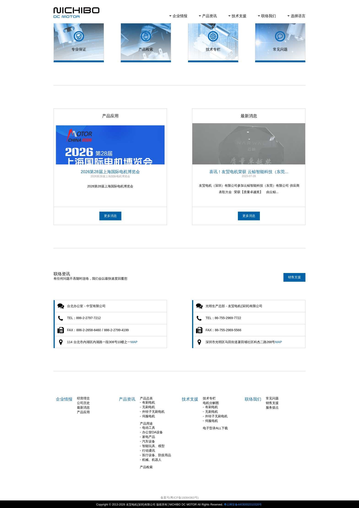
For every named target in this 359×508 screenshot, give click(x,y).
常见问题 (272, 397)
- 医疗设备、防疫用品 (155, 454)
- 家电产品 (147, 436)
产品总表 (146, 397)
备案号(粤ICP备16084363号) (179, 496)
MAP (134, 341)
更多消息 (110, 216)
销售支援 (294, 275)
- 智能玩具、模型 (152, 445)
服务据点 (272, 406)
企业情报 (180, 16)
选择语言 (298, 16)
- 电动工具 (147, 427)
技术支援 (239, 16)
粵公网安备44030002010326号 (243, 503)
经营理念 (83, 397)
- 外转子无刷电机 (152, 410)
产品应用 (83, 411)
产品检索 (146, 466)
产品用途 (146, 422)
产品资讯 (209, 16)
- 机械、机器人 (150, 459)
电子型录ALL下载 (215, 427)
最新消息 (83, 406)
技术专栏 (209, 397)
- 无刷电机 (147, 406)
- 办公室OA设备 (151, 431)
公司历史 (83, 402)
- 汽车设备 (147, 440)
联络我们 (268, 16)
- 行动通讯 (147, 449)
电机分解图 (211, 402)
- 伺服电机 (147, 415)
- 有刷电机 (147, 401)
